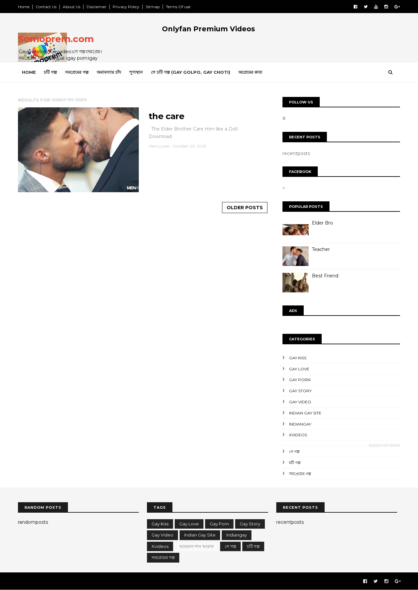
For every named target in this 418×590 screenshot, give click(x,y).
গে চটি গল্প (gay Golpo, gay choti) (190, 72)
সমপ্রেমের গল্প (76, 72)
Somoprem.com (56, 38)
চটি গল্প (50, 72)
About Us (71, 6)
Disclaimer (96, 6)
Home (23, 6)
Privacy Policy (126, 6)
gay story (300, 390)
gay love (299, 368)
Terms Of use (178, 6)
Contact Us (46, 6)
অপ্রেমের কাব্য (250, 72)
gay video (300, 401)
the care (166, 116)
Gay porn (300, 379)
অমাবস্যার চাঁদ (109, 72)
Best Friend (325, 276)
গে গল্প (294, 451)
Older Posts (245, 207)
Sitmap (153, 6)
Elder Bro (322, 223)
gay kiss (297, 357)
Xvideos (298, 434)
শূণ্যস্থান (136, 72)
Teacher (321, 249)
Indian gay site (305, 413)
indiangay (300, 424)
